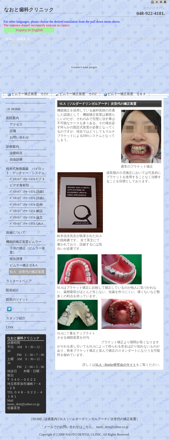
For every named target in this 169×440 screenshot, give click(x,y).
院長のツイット (17, 299)
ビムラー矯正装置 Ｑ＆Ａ (124, 94)
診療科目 (16, 153)
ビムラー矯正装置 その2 (75, 94)
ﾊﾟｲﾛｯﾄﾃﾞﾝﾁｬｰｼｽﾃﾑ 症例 (26, 204)
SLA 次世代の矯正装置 (27, 271)
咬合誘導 (16, 259)
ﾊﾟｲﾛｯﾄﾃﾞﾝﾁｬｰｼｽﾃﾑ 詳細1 (27, 191)
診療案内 (23, 39)
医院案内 (12, 118)
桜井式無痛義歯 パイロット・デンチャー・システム (25, 171)
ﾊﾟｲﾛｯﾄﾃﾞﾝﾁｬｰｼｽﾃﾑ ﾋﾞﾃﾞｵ (27, 179)
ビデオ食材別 (19, 185)
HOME (9, 39)
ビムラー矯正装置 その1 (27, 94)
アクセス (16, 124)
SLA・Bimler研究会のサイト (115, 364)
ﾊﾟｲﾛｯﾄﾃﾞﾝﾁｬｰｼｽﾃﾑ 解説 (26, 211)
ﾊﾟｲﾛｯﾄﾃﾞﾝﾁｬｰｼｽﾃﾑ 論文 (26, 217)
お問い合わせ (19, 137)
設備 (13, 131)
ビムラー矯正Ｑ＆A (24, 265)
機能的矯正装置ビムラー (23, 241)
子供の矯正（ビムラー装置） (27, 250)
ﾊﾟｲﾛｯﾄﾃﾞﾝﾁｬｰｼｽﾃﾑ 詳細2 (27, 198)
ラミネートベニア (19, 281)
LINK (10, 327)
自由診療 (16, 159)
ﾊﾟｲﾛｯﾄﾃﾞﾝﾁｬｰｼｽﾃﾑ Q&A (26, 223)
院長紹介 (12, 290)
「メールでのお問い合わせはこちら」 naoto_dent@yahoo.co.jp (84, 427)
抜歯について (15, 232)
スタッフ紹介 (15, 318)
